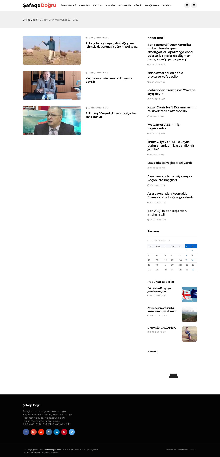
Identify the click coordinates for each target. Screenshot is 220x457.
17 (149, 265)
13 (172, 260)
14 (180, 260)
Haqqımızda (183, 449)
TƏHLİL (138, 5)
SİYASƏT (110, 5)
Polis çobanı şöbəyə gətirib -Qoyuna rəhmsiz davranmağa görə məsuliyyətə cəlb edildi (112, 47)
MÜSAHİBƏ (124, 5)
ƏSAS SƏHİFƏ (68, 5)
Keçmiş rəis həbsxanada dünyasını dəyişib (109, 80)
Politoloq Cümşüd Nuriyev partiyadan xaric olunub (111, 115)
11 (157, 260)
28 (180, 269)
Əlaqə (193, 449)
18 (157, 265)
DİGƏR (166, 5)
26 (166, 269)
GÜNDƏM (84, 5)
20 (172, 265)
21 (180, 265)
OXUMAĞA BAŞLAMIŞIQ (161, 327)
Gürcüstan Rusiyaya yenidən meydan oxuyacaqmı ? (159, 291)
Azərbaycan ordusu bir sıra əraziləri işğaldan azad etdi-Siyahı (162, 311)
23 (193, 265)
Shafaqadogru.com (52, 449)
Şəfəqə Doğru (30, 19)
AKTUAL (97, 5)
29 (187, 269)
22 (187, 265)
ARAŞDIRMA (152, 5)
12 (166, 260)
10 (149, 260)
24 (149, 269)
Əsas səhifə (171, 449)
